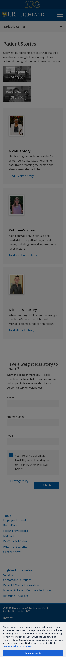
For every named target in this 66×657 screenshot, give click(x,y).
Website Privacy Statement (18, 646)
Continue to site (33, 652)
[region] (33, 639)
